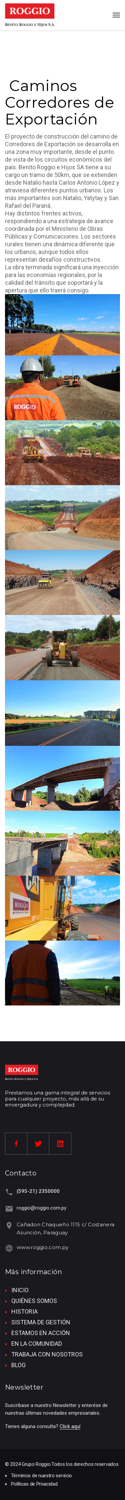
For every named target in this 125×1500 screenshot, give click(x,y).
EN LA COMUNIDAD (36, 1343)
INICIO (20, 1290)
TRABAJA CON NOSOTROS (47, 1354)
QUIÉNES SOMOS (34, 1300)
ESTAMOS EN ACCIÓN (40, 1332)
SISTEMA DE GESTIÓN (40, 1322)
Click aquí (70, 1426)
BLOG (18, 1365)
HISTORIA (24, 1311)
